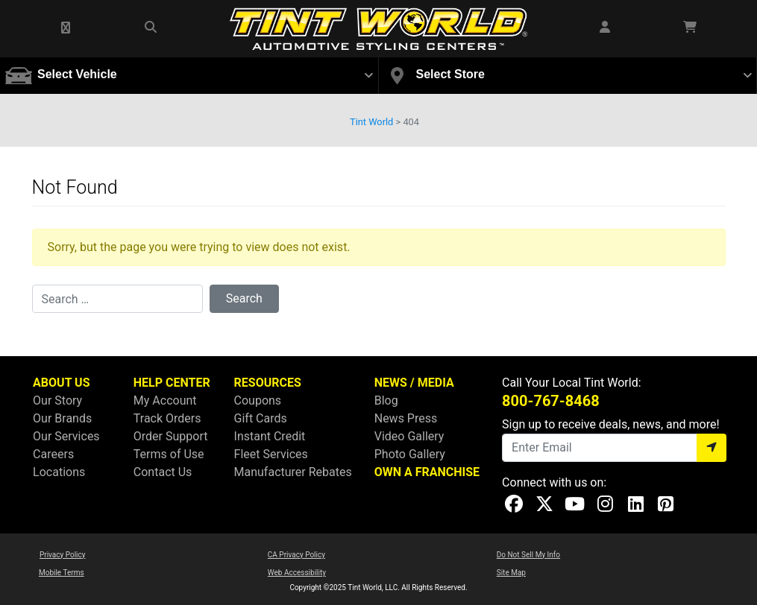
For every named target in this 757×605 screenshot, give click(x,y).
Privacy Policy (63, 555)
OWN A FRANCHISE (427, 472)
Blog (386, 400)
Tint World (371, 121)
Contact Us (163, 472)
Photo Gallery (409, 454)
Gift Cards (260, 418)
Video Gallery (409, 436)
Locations (59, 472)
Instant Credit (270, 436)
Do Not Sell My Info (528, 555)
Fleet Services (271, 454)
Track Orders (167, 418)
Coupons (258, 400)
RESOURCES (267, 383)
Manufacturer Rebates (293, 472)
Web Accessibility (297, 572)
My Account (165, 400)
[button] (66, 28)
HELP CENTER (172, 383)
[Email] (599, 448)
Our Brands (62, 418)
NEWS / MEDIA (414, 383)
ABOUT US (61, 383)
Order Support (171, 436)
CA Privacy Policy (296, 555)
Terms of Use (169, 454)
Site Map (511, 572)
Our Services (66, 436)
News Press (406, 418)
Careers (53, 454)
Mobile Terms (61, 572)
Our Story (57, 400)
